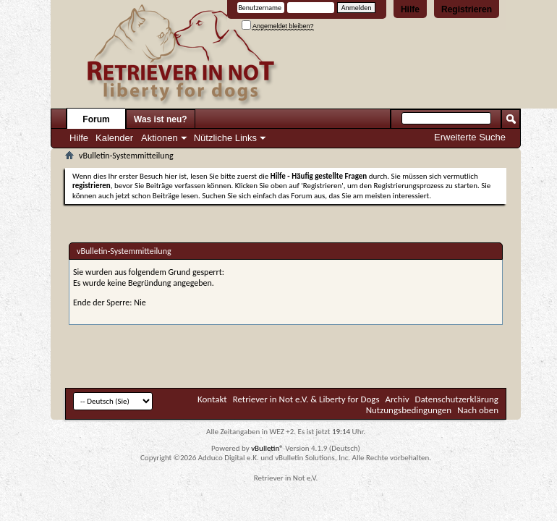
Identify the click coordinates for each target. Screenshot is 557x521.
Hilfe (410, 9)
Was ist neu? (160, 119)
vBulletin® (267, 448)
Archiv (397, 399)
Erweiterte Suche (470, 137)
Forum (95, 119)
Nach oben (477, 409)
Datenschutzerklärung (457, 399)
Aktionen (159, 137)
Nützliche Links (225, 137)
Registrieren (466, 9)
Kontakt (212, 399)
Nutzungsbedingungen (409, 409)
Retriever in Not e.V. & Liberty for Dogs (306, 399)
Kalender (114, 137)
